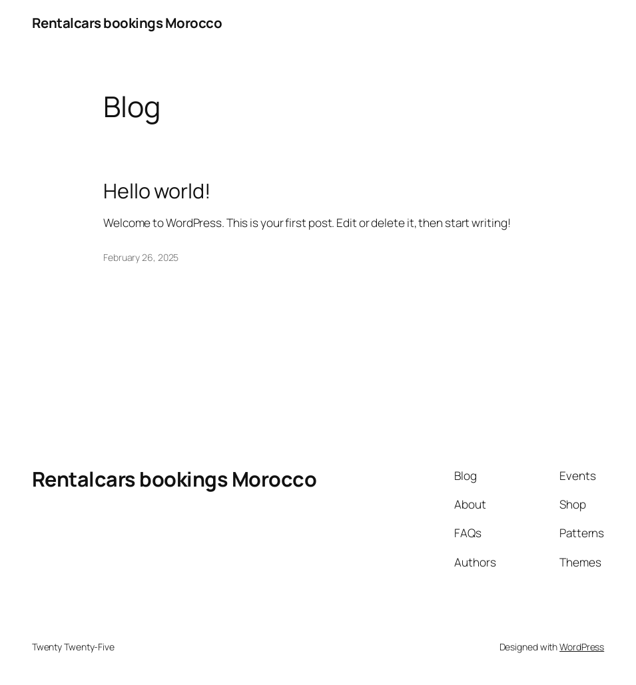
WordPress (581, 646)
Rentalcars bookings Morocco (127, 22)
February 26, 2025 (140, 257)
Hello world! (157, 191)
